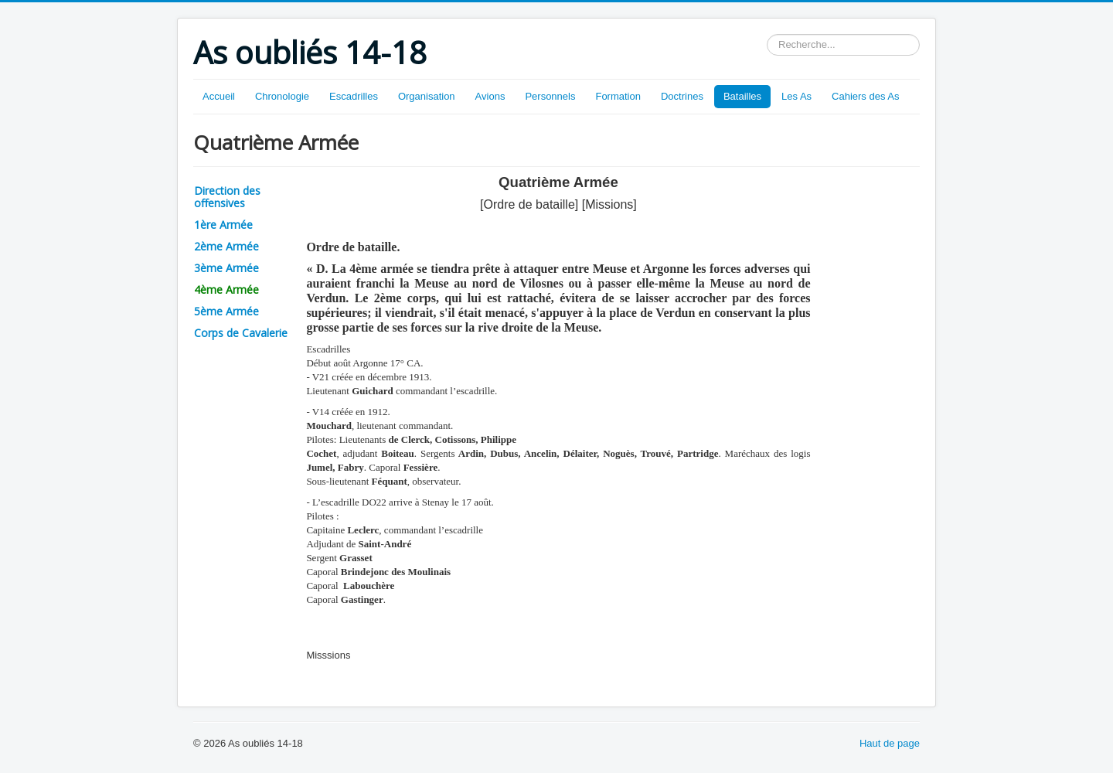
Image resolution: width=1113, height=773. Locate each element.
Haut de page (889, 743)
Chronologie (282, 96)
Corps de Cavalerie (241, 332)
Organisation (426, 96)
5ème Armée (226, 311)
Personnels (550, 96)
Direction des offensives (227, 196)
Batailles (742, 96)
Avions (490, 96)
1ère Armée (223, 224)
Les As (796, 96)
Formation (618, 96)
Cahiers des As (865, 96)
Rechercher (767, 34)
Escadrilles (353, 96)
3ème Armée (226, 268)
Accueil (219, 96)
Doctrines (682, 96)
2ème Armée (226, 246)
